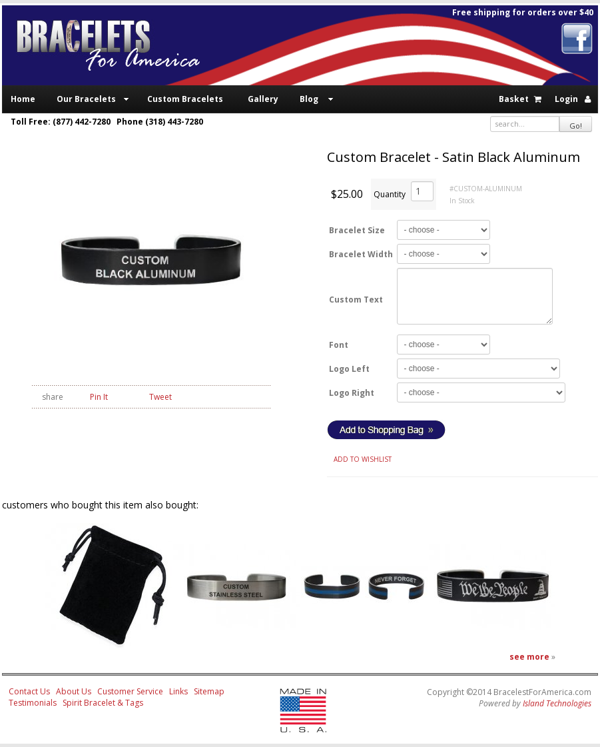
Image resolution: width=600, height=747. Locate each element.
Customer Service (130, 691)
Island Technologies (557, 703)
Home (23, 99)
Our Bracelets (86, 99)
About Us (73, 691)
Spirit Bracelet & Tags (103, 702)
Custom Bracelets (185, 99)
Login (566, 99)
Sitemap (209, 691)
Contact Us (29, 691)
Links (178, 691)
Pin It (99, 396)
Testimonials (33, 702)
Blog (309, 99)
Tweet (160, 396)
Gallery (263, 99)
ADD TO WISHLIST (363, 459)
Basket (514, 99)
